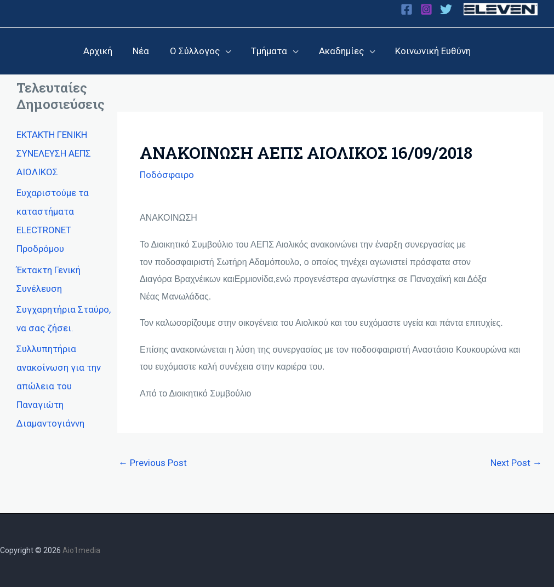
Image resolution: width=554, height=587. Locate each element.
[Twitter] (446, 9)
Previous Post (152, 462)
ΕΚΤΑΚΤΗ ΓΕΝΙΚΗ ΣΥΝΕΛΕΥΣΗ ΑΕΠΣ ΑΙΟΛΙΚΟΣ (53, 153)
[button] (201, 51)
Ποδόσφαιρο (167, 174)
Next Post (516, 462)
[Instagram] (426, 9)
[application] (226, 50)
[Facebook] (406, 9)
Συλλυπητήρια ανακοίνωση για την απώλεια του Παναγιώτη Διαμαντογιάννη (58, 385)
